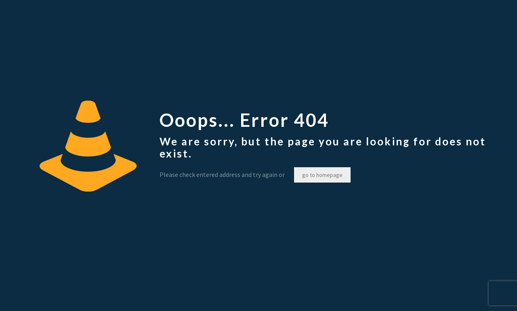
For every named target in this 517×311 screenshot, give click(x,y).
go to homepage (322, 175)
